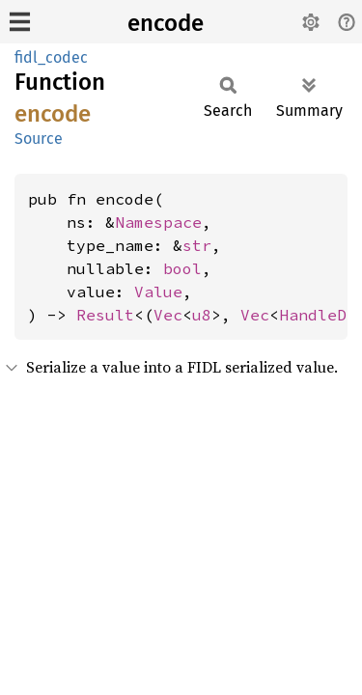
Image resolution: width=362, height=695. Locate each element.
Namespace (158, 222)
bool (182, 268)
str (196, 245)
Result (105, 314)
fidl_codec (51, 57)
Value (158, 291)
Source (38, 138)
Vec (167, 314)
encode (165, 23)
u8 (201, 314)
